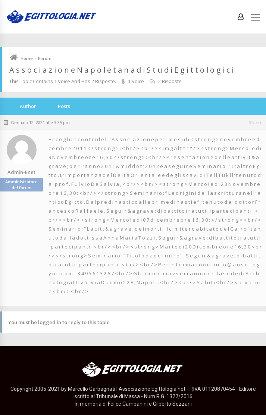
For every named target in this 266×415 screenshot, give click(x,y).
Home (27, 58)
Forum (44, 58)
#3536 (255, 123)
